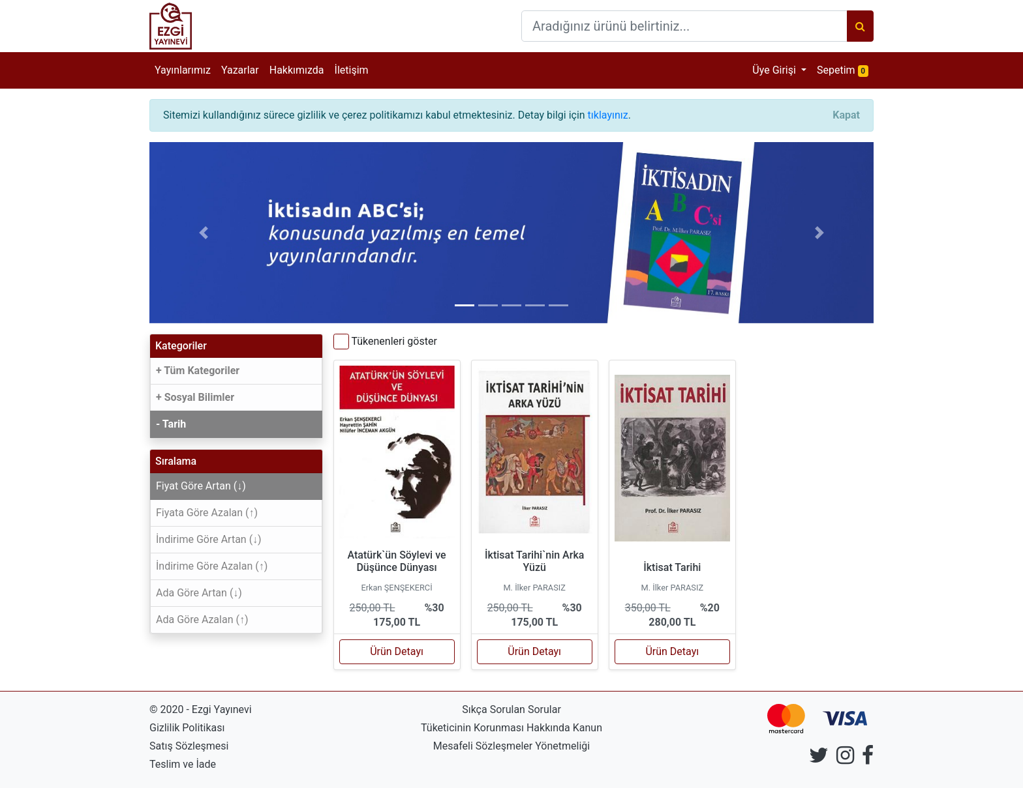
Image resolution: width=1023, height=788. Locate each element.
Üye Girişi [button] (775, 70)
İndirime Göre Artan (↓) (209, 539)
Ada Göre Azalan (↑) (202, 619)
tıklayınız (608, 115)
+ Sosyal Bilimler (195, 397)
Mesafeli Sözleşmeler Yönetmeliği (511, 746)
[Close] (846, 115)
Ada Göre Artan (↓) (199, 593)
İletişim (352, 70)
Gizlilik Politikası (186, 728)
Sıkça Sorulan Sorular (511, 709)
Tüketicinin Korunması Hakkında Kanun (511, 728)
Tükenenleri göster (393, 341)
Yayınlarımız (183, 70)
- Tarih (171, 424)
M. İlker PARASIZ (534, 587)
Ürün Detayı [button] (396, 651)
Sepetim (845, 69)
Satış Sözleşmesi (188, 746)
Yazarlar (240, 70)
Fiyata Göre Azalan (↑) (207, 512)
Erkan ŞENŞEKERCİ (396, 587)
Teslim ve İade (182, 764)
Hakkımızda (296, 70)
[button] (203, 232)
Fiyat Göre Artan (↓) (201, 486)
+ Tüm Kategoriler (197, 370)
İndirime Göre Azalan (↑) (211, 566)
